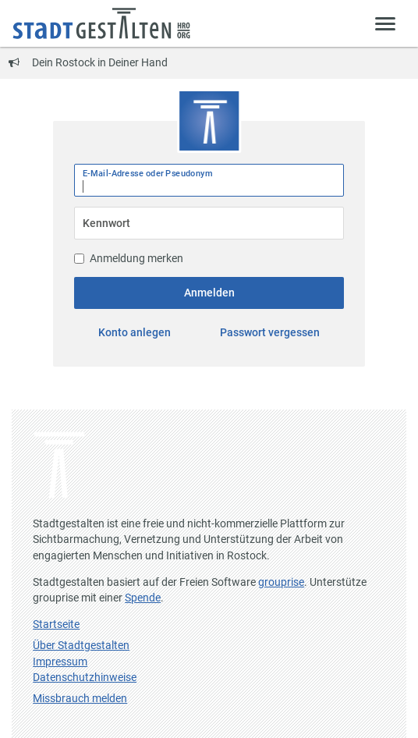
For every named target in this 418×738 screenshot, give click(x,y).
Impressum (60, 661)
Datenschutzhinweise (84, 677)
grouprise (281, 582)
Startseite (56, 624)
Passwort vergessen (270, 332)
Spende (143, 597)
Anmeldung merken (128, 258)
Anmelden (209, 292)
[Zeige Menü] (385, 23)
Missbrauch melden (80, 698)
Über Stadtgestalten (81, 645)
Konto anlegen (134, 332)
